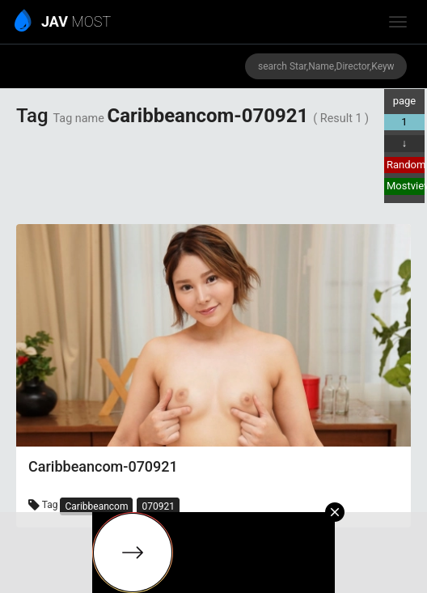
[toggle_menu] (398, 22)
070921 (158, 506)
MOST (63, 23)
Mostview (406, 186)
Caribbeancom (96, 506)
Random (406, 165)
